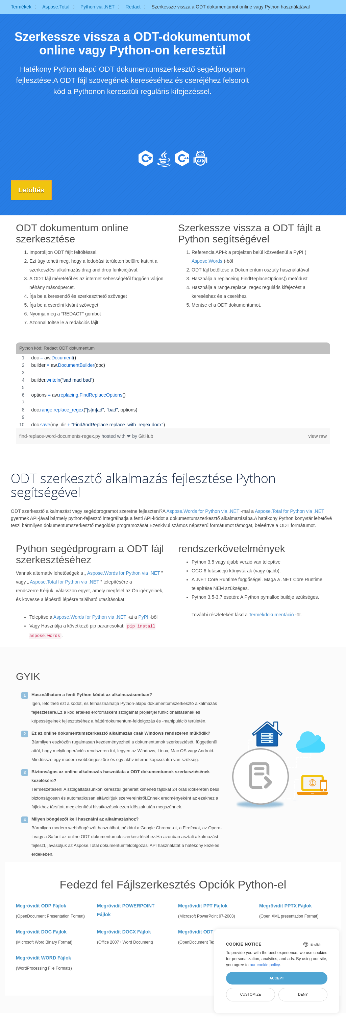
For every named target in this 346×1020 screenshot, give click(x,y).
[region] (173, 391)
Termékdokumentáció (271, 614)
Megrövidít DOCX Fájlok (124, 931)
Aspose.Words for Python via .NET (202, 511)
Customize (250, 994)
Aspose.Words (207, 261)
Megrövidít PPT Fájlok (202, 905)
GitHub (146, 436)
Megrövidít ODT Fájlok (203, 931)
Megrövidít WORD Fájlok (43, 957)
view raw (317, 436)
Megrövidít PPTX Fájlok (285, 905)
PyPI (143, 617)
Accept (276, 978)
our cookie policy (265, 965)
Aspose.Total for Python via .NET (289, 511)
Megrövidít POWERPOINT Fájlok (125, 910)
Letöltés (32, 190)
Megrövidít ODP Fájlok (41, 905)
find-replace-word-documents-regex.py (60, 436)
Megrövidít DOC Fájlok (41, 931)
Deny (303, 994)
